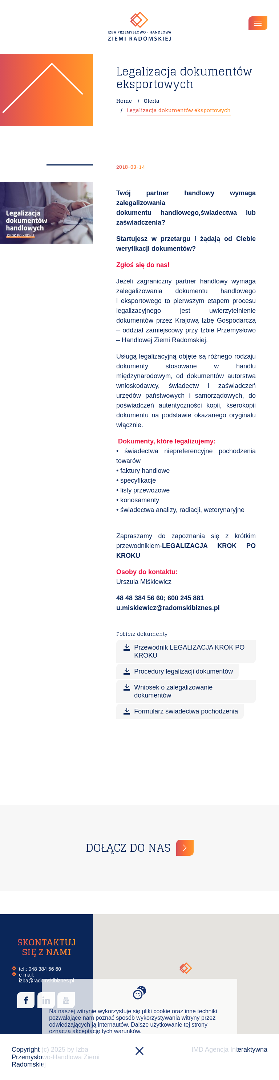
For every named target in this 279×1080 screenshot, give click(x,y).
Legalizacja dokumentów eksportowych (179, 110)
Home (124, 100)
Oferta (151, 100)
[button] (185, 968)
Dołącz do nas (128, 848)
